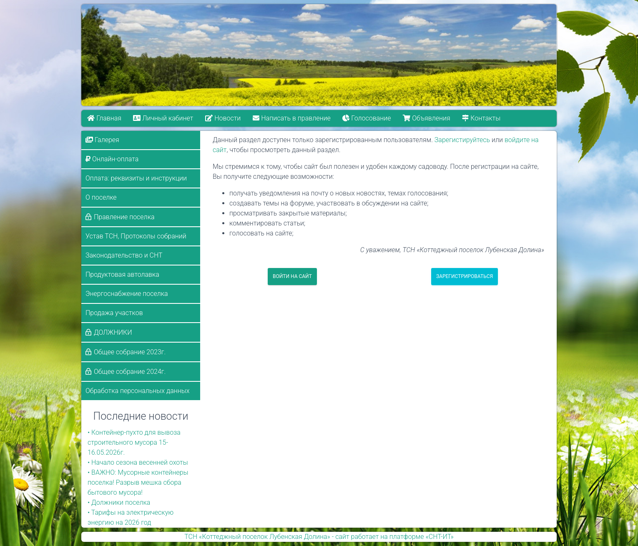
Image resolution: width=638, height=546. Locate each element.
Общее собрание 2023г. (130, 352)
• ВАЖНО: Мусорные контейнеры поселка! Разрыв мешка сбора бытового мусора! (138, 482)
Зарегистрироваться (464, 276)
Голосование (366, 118)
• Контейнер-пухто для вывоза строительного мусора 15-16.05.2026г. (134, 442)
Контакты (481, 118)
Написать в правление (291, 118)
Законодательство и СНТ (124, 255)
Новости (223, 118)
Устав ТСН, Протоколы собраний (135, 236)
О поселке (101, 197)
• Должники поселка (119, 502)
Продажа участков (114, 313)
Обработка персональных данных (137, 391)
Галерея (102, 140)
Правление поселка (124, 217)
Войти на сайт (292, 276)
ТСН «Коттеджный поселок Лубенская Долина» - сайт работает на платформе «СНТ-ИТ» (319, 537)
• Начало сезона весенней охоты (138, 462)
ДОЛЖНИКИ (113, 332)
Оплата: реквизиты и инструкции (136, 178)
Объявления (426, 118)
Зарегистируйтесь (462, 140)
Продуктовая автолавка (122, 274)
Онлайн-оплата (111, 159)
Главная (104, 118)
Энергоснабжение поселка (126, 294)
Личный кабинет (163, 118)
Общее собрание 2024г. (130, 372)
